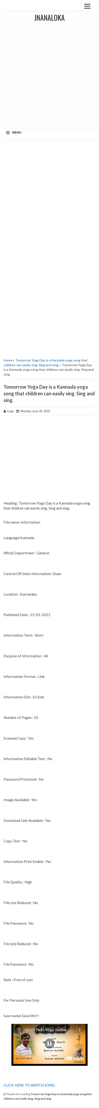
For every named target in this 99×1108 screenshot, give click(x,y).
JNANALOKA (49, 17)
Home (8, 360)
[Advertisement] (49, 76)
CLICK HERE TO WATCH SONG (29, 1085)
